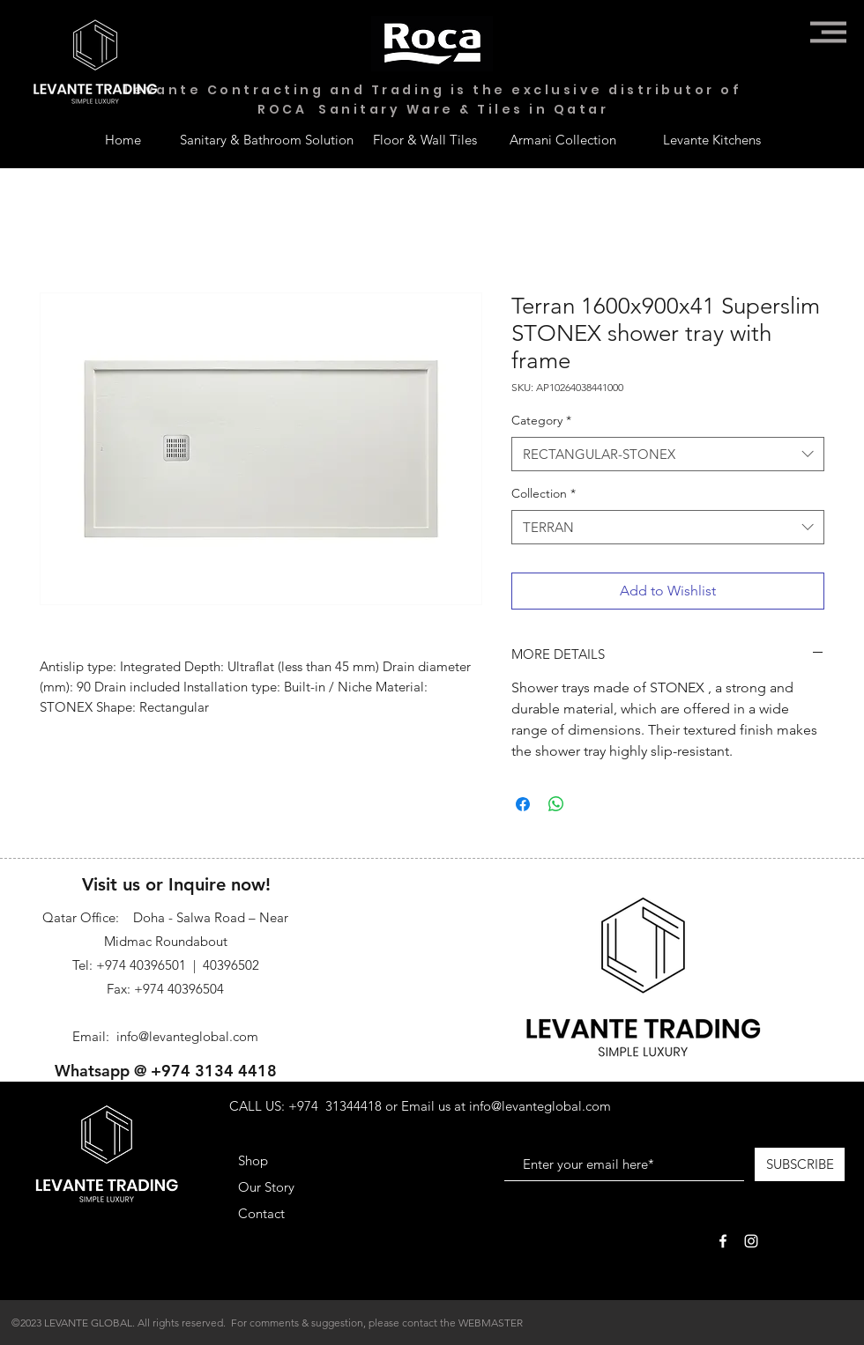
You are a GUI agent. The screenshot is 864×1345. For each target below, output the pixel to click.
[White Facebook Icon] (723, 1241)
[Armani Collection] (562, 139)
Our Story (266, 1187)
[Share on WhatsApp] (556, 804)
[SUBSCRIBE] (800, 1164)
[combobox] (667, 454)
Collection (543, 493)
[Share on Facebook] (522, 804)
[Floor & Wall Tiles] (425, 139)
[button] (828, 32)
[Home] (122, 139)
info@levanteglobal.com (187, 1036)
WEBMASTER (490, 1322)
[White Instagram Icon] (751, 1241)
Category (541, 420)
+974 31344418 (335, 1105)
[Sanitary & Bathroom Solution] (266, 139)
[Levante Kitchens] (711, 139)
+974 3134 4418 (214, 1070)
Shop (253, 1160)
